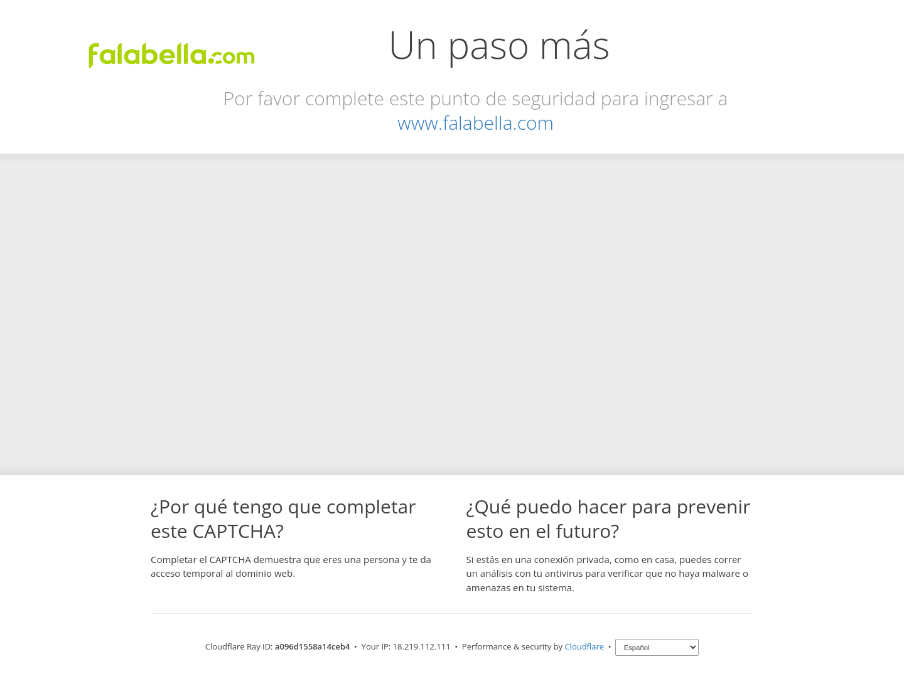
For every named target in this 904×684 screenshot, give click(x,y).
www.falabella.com (475, 122)
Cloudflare (584, 646)
